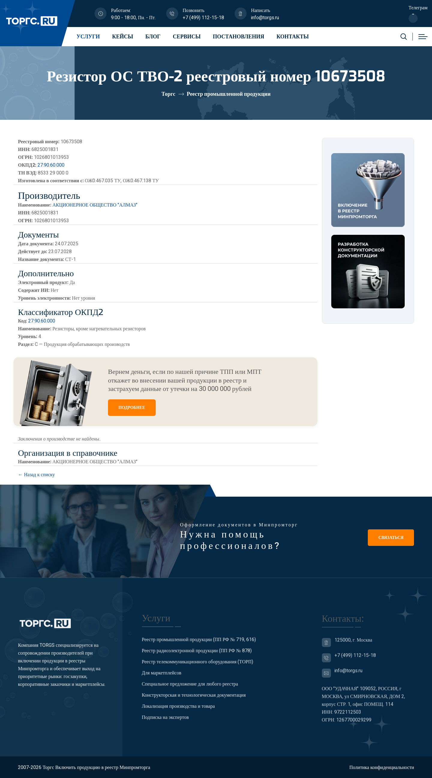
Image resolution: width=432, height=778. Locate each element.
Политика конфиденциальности (381, 767)
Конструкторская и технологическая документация (194, 699)
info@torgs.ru (265, 17)
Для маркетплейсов (162, 677)
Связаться (391, 537)
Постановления (238, 36)
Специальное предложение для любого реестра (190, 688)
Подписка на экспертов (165, 721)
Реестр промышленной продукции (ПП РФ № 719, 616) (199, 644)
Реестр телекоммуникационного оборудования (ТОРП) (197, 666)
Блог (153, 36)
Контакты (293, 36)
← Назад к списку (36, 474)
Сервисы (187, 36)
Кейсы (122, 36)
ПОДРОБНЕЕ (131, 407)
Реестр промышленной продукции (229, 94)
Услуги (88, 36)
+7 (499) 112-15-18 (203, 17)
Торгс (168, 94)
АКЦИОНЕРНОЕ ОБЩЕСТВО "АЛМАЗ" (94, 205)
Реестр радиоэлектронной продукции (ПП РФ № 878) (197, 655)
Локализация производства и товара (178, 710)
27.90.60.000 (51, 165)
